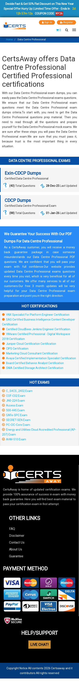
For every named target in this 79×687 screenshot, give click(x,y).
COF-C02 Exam (13, 395)
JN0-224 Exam (13, 400)
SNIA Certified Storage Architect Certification (32, 368)
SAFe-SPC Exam (14, 415)
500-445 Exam (13, 410)
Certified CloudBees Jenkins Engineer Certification (36, 329)
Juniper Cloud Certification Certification (29, 343)
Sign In (47, 22)
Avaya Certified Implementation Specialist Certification (39, 358)
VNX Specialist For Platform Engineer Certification (35, 314)
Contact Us (17, 542)
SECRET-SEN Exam (16, 420)
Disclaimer (16, 536)
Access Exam (12, 405)
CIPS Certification (15, 348)
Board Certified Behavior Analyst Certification (33, 363)
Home (9, 39)
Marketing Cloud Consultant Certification (30, 353)
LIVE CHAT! (39, 644)
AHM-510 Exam (14, 439)
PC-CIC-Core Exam (16, 424)
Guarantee (16, 556)
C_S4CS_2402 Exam (17, 391)
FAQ (12, 529)
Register (66, 22)
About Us (15, 549)
